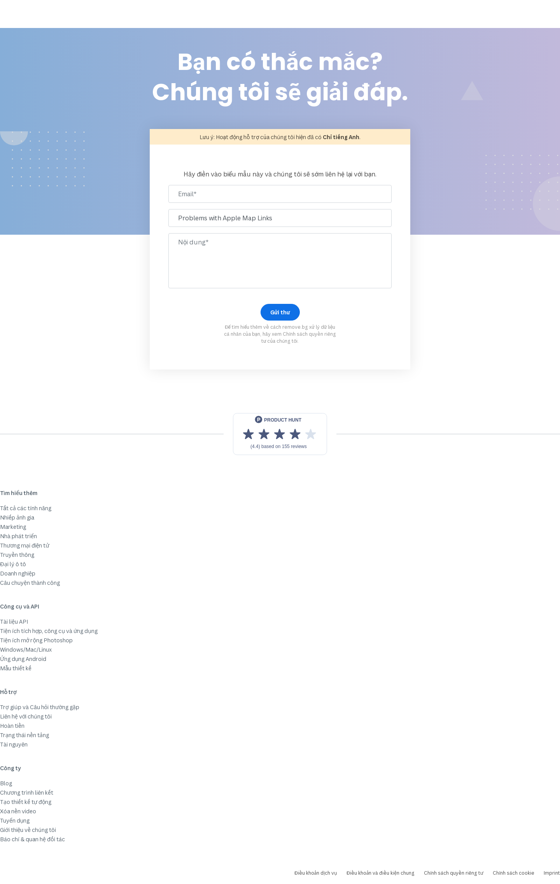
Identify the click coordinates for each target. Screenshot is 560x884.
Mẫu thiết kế (16, 668)
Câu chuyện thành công (30, 582)
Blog (6, 783)
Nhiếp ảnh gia (17, 517)
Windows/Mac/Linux (26, 649)
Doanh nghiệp (17, 573)
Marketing (13, 526)
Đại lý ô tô (13, 564)
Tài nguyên (14, 744)
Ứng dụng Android (23, 659)
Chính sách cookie (513, 873)
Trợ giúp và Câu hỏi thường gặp (39, 707)
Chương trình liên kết (26, 792)
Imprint (552, 873)
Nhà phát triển (18, 536)
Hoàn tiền (12, 725)
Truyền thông (17, 554)
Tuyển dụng (15, 820)
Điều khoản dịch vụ (315, 873)
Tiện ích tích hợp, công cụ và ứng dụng (49, 631)
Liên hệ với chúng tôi (26, 716)
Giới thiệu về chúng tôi (28, 829)
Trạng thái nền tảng (24, 735)
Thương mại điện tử (24, 545)
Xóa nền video (18, 811)
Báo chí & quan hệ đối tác (32, 839)
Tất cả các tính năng (25, 508)
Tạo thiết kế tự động (25, 802)
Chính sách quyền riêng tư (453, 873)
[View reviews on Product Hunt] (280, 434)
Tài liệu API (14, 621)
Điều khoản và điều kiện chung (380, 873)
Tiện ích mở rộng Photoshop (36, 640)
